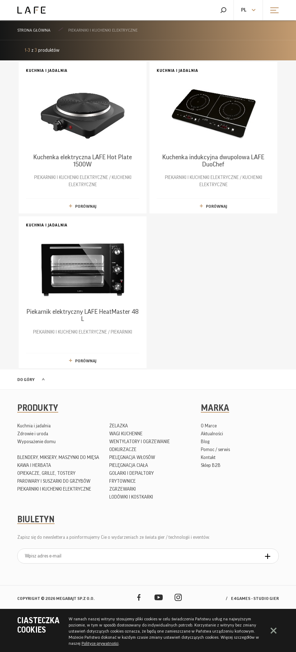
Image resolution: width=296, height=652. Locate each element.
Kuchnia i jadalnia (34, 425)
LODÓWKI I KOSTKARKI (131, 497)
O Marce (209, 425)
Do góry (25, 379)
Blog (205, 441)
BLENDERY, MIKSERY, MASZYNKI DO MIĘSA (58, 457)
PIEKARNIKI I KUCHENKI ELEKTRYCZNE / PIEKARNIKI (82, 278)
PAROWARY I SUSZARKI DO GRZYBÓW (54, 481)
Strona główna (33, 30)
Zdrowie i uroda (32, 433)
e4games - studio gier (255, 598)
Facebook (138, 597)
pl (243, 10)
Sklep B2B (211, 465)
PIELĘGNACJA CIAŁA (128, 465)
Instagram (178, 597)
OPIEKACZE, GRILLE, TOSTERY (46, 473)
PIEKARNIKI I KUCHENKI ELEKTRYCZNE (103, 30)
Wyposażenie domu (36, 441)
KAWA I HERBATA (34, 465)
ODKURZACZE (123, 449)
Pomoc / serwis (215, 449)
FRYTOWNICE (122, 481)
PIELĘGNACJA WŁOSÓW (132, 457)
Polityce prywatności (100, 643)
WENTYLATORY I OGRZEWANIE (139, 441)
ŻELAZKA (118, 425)
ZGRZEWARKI (122, 489)
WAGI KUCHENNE (126, 433)
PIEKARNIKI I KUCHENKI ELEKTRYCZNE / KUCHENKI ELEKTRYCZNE (82, 127)
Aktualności (212, 433)
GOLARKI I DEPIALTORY (131, 473)
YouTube (158, 597)
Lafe (31, 10)
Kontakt (208, 457)
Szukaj (223, 10)
